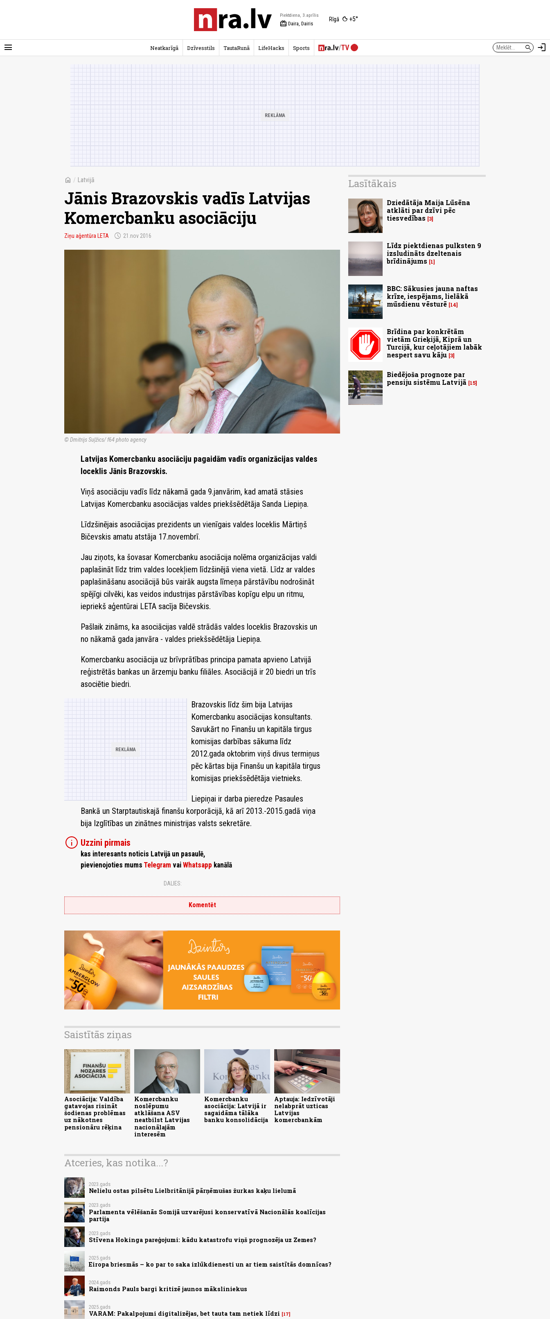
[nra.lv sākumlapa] (233, 19)
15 (473, 383)
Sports (301, 48)
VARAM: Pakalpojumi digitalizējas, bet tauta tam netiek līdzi (184, 1313)
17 (286, 1314)
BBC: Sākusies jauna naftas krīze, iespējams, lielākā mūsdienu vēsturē (432, 296)
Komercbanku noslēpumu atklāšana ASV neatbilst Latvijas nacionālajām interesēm (162, 1116)
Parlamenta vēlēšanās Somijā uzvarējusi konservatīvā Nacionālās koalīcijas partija (207, 1215)
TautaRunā (236, 48)
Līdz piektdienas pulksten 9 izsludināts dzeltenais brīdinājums (434, 253)
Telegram (157, 865)
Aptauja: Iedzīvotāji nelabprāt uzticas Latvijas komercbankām (304, 1109)
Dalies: (173, 883)
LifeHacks (271, 48)
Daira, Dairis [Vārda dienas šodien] (296, 24)
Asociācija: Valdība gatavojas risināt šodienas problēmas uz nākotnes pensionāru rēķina (95, 1113)
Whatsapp (197, 865)
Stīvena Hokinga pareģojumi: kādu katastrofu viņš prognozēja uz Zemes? (202, 1240)
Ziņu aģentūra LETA (86, 236)
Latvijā (86, 180)
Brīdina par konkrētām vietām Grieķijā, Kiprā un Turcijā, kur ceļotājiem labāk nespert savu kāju (434, 343)
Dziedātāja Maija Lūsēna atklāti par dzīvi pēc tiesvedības (428, 210)
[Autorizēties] (542, 47)
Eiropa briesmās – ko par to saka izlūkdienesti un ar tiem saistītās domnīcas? (210, 1264)
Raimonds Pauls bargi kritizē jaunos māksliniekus (168, 1289)
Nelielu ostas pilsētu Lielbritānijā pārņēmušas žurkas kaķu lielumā (192, 1191)
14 (453, 305)
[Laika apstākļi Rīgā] (343, 19)
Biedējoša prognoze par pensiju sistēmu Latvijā (427, 378)
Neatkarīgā (164, 48)
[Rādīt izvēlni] (8, 47)
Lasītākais (372, 183)
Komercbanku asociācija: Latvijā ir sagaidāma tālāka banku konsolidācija (236, 1109)
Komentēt (202, 905)
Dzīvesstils (201, 48)
